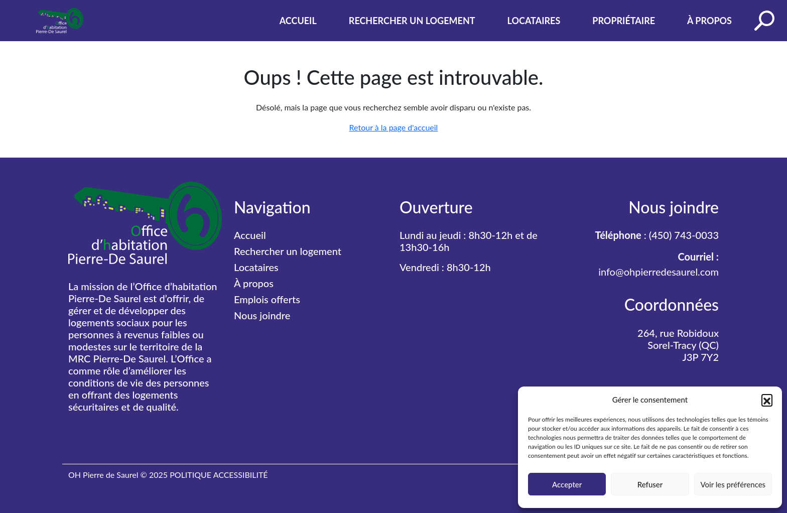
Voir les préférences (733, 484)
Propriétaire (623, 20)
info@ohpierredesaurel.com (658, 272)
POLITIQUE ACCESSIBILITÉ (219, 474)
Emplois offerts (267, 299)
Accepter (567, 484)
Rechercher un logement (412, 20)
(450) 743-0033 (684, 235)
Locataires (534, 20)
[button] (767, 400)
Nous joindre (262, 315)
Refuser (650, 484)
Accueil (298, 20)
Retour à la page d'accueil (393, 127)
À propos (709, 20)
